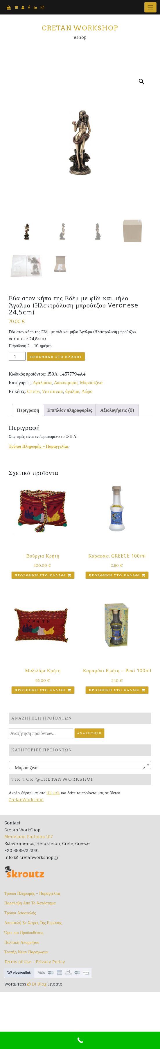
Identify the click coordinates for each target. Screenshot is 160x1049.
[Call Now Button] (80, 1040)
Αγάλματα (42, 382)
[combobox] (80, 765)
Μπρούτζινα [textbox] (78, 768)
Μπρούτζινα (91, 382)
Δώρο (87, 391)
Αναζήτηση (89, 733)
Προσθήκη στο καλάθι (56, 357)
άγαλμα (72, 391)
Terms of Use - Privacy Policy (34, 961)
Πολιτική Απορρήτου (21, 942)
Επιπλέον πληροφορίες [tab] (69, 410)
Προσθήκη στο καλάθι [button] (40, 575)
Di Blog (36, 983)
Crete (33, 391)
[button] (141, 81)
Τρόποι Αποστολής (20, 912)
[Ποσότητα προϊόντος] (17, 356)
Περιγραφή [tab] (28, 410)
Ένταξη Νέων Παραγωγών (26, 951)
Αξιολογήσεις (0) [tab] (117, 410)
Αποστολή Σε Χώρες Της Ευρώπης (33, 922)
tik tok (53, 792)
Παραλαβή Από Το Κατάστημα (29, 902)
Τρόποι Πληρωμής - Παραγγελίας (32, 893)
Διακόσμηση (66, 382)
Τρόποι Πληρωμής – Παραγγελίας (39, 446)
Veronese (52, 391)
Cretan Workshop (80, 28)
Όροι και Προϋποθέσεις (23, 932)
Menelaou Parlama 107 (28, 836)
